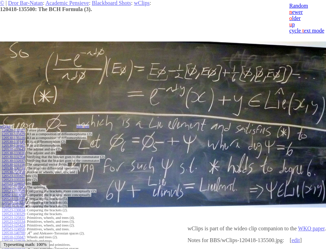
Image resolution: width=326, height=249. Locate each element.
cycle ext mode (306, 31)
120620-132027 (13, 130)
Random (298, 6)
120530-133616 (13, 153)
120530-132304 (13, 157)
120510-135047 (13, 237)
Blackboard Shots (111, 3)
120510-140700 (13, 233)
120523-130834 (13, 210)
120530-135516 (13, 138)
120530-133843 (13, 149)
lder (295, 18)
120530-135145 (13, 142)
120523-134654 (13, 183)
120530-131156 (13, 164)
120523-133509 (13, 191)
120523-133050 (13, 195)
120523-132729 (13, 199)
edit (295, 240)
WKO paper (311, 228)
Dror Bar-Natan (25, 3)
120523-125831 (13, 218)
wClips (141, 3)
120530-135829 (13, 134)
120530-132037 (13, 161)
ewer (296, 12)
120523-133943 (13, 187)
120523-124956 (13, 229)
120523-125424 (13, 225)
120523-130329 (13, 214)
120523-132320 (13, 202)
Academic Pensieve (67, 3)
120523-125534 (13, 221)
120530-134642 (13, 145)
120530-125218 (13, 172)
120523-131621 (13, 206)
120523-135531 (13, 180)
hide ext (82, 126)
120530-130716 (13, 168)
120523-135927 (13, 176)
